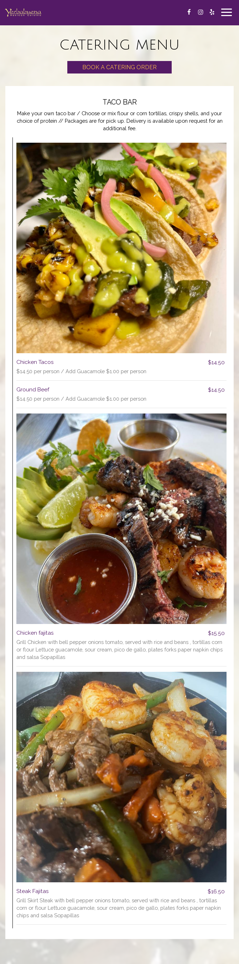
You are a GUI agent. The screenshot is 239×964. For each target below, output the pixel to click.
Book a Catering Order (119, 67)
